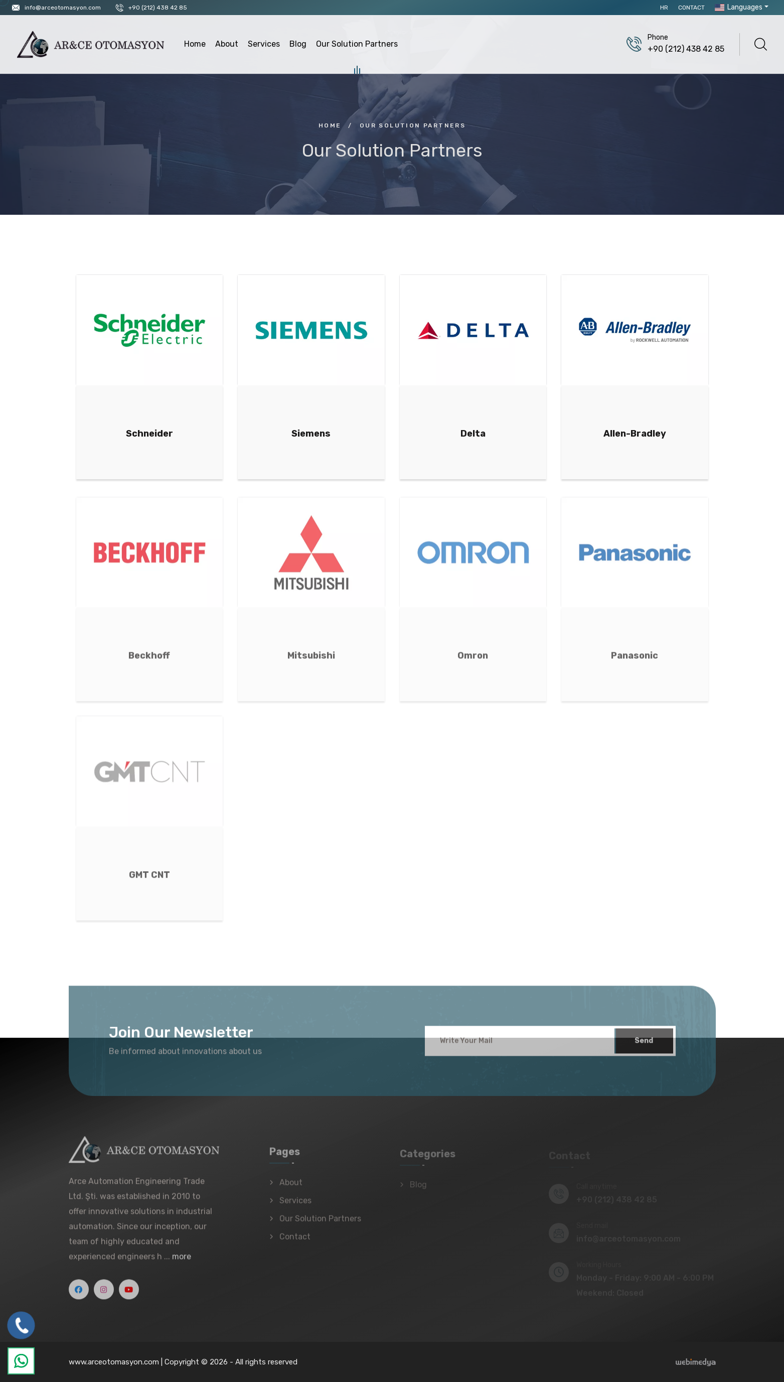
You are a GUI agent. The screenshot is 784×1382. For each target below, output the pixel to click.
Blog (297, 44)
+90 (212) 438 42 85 (157, 7)
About (226, 44)
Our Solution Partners (357, 45)
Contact (691, 7)
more (181, 1262)
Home (195, 44)
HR (664, 7)
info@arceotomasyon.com (63, 7)
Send (644, 1046)
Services (264, 44)
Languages (737, 7)
